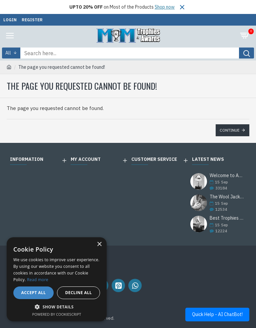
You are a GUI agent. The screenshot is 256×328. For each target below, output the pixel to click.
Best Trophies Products (227, 218)
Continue (230, 130)
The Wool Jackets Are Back (227, 196)
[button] (56, 306)
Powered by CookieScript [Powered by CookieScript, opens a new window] (56, 314)
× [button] (99, 244)
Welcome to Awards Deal (227, 175)
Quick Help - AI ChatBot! (217, 314)
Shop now (165, 7)
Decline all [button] (78, 292)
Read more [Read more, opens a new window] (37, 279)
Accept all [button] (33, 292)
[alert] (57, 279)
